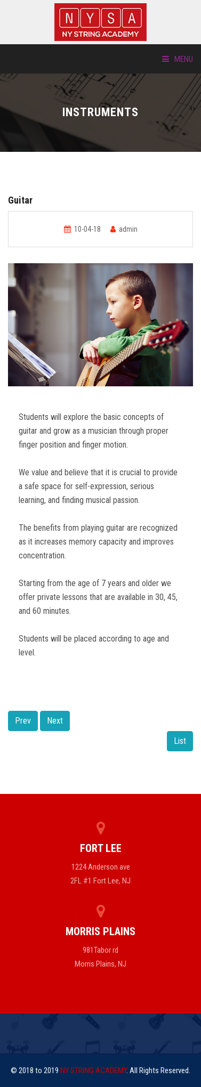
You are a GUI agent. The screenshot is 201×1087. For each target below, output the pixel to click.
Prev (23, 721)
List (180, 741)
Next (55, 721)
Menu (177, 59)
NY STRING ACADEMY (93, 1070)
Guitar (20, 200)
